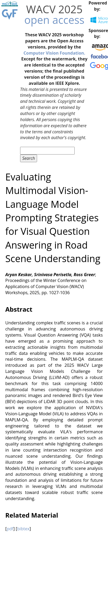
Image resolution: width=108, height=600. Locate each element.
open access (54, 19)
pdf (10, 529)
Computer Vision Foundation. (54, 53)
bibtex (23, 529)
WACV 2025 (54, 9)
